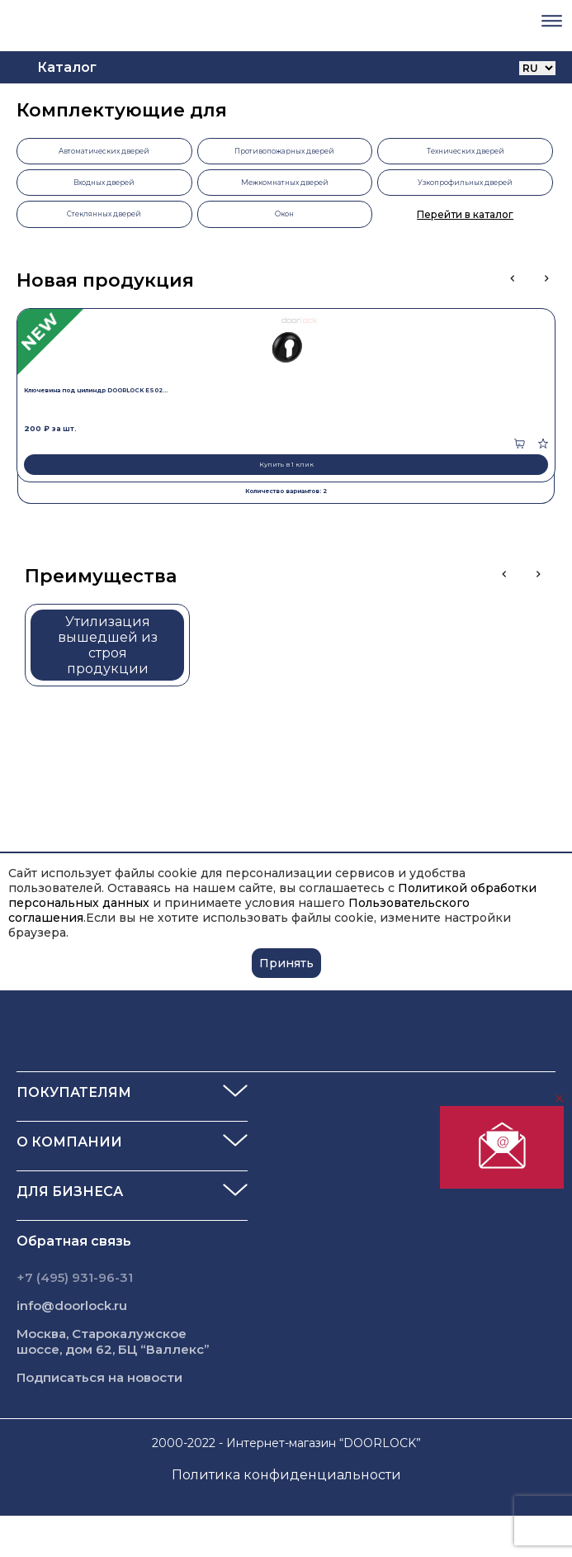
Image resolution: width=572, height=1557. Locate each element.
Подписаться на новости (99, 1377)
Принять (286, 963)
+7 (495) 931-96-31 (75, 1277)
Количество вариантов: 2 (286, 491)
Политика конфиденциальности (286, 1475)
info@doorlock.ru (72, 1305)
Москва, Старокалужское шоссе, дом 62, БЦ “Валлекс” (113, 1341)
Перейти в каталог (465, 214)
